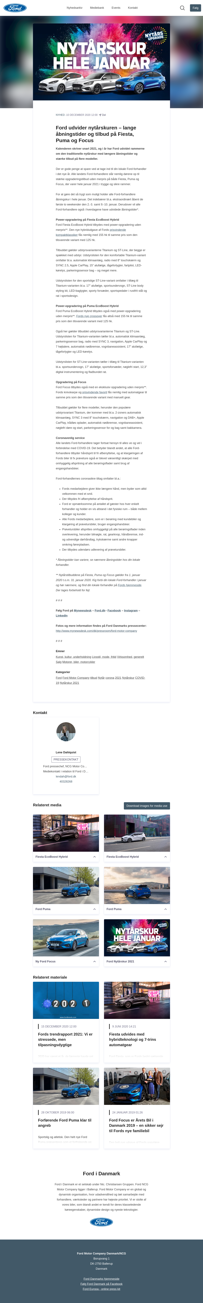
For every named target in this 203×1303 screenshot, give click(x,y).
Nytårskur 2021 (69, 683)
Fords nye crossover (89, 316)
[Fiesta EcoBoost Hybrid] (66, 833)
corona (109, 678)
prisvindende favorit (94, 392)
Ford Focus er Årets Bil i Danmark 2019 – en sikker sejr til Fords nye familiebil (136, 1125)
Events (116, 7)
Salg (59, 662)
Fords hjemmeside (129, 585)
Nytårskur (128, 678)
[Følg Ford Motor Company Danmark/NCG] (195, 8)
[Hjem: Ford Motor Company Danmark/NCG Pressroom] (15, 8)
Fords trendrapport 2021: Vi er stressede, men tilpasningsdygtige (65, 1039)
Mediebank (97, 7)
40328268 (66, 781)
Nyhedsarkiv (74, 7)
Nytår (101, 678)
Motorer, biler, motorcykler (78, 662)
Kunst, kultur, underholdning (73, 657)
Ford (59, 678)
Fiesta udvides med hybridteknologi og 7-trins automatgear (132, 1039)
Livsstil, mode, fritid (104, 657)
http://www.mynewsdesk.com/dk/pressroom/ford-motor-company (96, 631)
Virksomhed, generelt (130, 657)
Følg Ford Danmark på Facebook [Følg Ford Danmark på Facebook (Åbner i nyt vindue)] (101, 1284)
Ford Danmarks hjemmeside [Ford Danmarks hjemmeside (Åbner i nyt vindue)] (101, 1278)
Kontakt (133, 7)
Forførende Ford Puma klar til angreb (64, 1123)
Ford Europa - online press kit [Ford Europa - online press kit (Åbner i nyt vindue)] (101, 1289)
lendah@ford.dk (66, 776)
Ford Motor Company (75, 678)
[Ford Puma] (66, 885)
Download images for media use (147, 806)
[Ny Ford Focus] (66, 938)
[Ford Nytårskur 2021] (137, 938)
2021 (118, 678)
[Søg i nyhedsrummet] (182, 7)
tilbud (93, 678)
